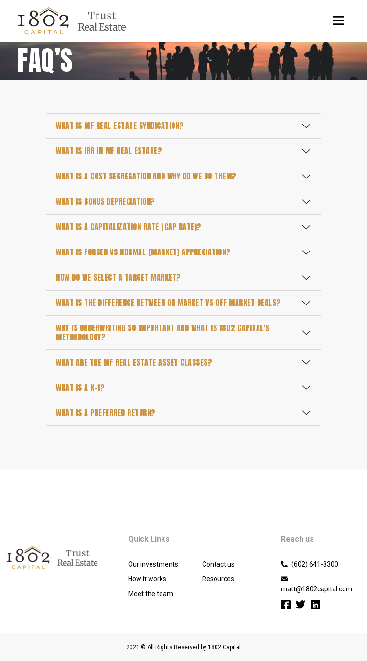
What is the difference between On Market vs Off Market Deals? (168, 302)
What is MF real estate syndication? (120, 125)
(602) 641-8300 (309, 564)
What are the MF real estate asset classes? (134, 362)
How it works (147, 579)
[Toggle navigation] (338, 20)
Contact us (218, 564)
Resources (218, 579)
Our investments (153, 564)
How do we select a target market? (118, 277)
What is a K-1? (80, 387)
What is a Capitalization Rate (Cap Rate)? (129, 226)
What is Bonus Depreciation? (105, 201)
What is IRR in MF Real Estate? (109, 151)
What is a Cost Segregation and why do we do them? (146, 176)
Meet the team (150, 594)
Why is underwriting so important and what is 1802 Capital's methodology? (163, 332)
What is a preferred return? (106, 413)
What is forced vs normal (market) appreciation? (143, 252)
